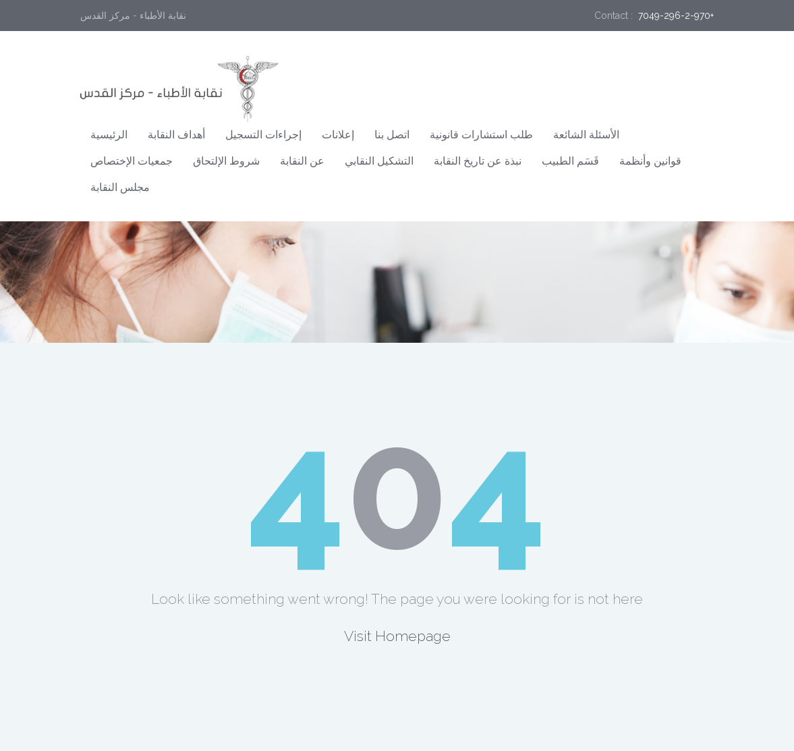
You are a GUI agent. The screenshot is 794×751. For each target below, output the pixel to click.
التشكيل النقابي (379, 161)
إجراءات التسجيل (263, 134)
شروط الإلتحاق (226, 161)
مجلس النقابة (120, 187)
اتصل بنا (391, 134)
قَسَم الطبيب (570, 161)
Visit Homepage (397, 636)
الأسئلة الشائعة (586, 134)
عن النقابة (302, 161)
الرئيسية (108, 134)
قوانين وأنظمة (650, 161)
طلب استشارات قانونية (481, 134)
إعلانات (338, 134)
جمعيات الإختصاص (131, 161)
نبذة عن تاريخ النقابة (477, 161)
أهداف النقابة (176, 134)
